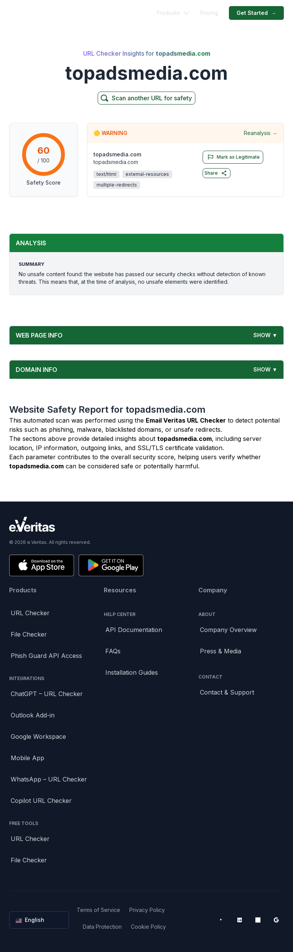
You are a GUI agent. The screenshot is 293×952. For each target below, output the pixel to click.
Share (215, 173)
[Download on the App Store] (41, 565)
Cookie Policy (148, 926)
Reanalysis (260, 133)
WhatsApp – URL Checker (49, 779)
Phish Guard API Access (46, 655)
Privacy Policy (147, 910)
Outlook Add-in (33, 715)
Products (172, 13)
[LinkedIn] (239, 920)
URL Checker (30, 613)
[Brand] (146, 524)
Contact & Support (227, 692)
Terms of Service (98, 910)
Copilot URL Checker (41, 800)
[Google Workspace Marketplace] (276, 920)
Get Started (256, 13)
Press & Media (220, 651)
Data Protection (102, 926)
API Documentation (133, 630)
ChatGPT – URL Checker (47, 694)
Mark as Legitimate (232, 157)
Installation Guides (131, 672)
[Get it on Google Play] (111, 565)
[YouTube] (221, 920)
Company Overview (228, 630)
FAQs (113, 651)
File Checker (29, 634)
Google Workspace (38, 736)
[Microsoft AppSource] (258, 920)
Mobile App (27, 758)
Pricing (209, 13)
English (40, 920)
